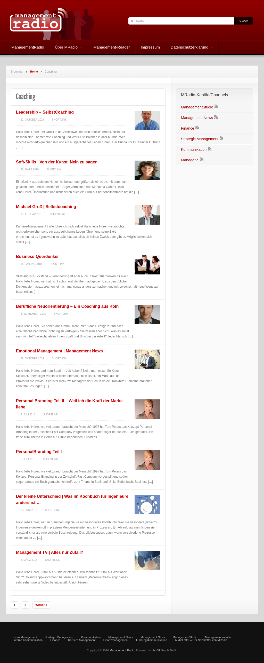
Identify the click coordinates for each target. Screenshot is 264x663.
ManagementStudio (197, 107)
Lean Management (25, 637)
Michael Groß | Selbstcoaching (46, 206)
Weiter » (41, 605)
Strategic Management (199, 139)
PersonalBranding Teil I (39, 451)
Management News (197, 118)
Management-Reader (111, 47)
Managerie (190, 160)
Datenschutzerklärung (189, 48)
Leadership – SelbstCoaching (45, 112)
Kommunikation (194, 149)
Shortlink (59, 119)
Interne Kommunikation (28, 640)
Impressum (150, 47)
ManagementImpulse (218, 637)
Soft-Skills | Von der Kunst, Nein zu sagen (56, 162)
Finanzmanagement (115, 640)
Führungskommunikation (151, 640)
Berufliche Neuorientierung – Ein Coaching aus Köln (67, 306)
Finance (187, 128)
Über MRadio (66, 48)
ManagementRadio (27, 47)
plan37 (156, 650)
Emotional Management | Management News (59, 351)
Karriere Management (81, 640)
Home (34, 71)
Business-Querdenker (37, 256)
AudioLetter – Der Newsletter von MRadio (201, 640)
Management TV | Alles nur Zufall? (49, 552)
